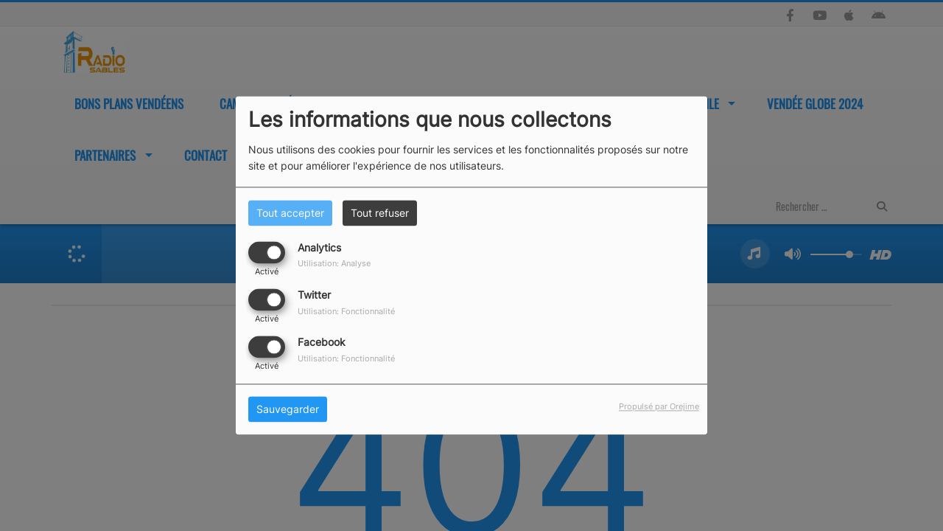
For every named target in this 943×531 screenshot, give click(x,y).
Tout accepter (290, 212)
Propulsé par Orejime (659, 407)
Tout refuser (380, 212)
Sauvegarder (287, 409)
